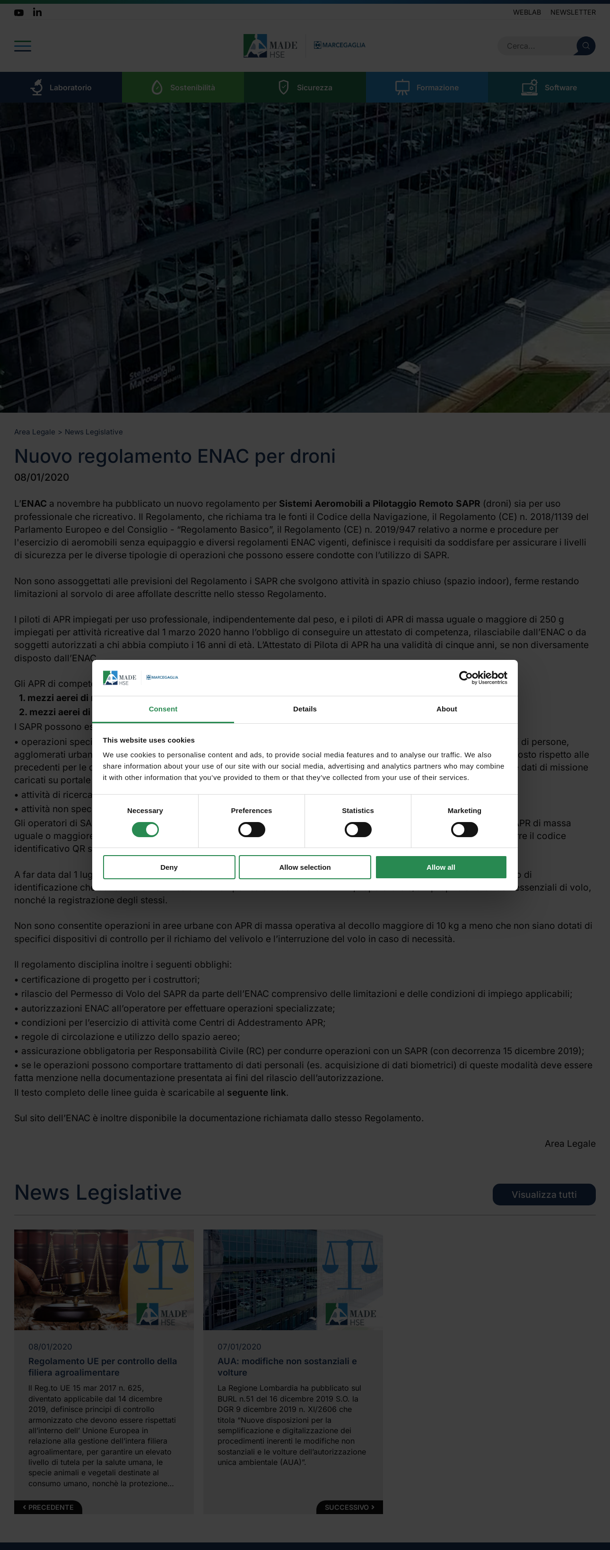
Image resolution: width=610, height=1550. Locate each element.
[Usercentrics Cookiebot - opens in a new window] (466, 678)
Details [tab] (305, 709)
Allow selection (305, 867)
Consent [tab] (163, 709)
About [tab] (446, 709)
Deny (169, 867)
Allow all (441, 867)
